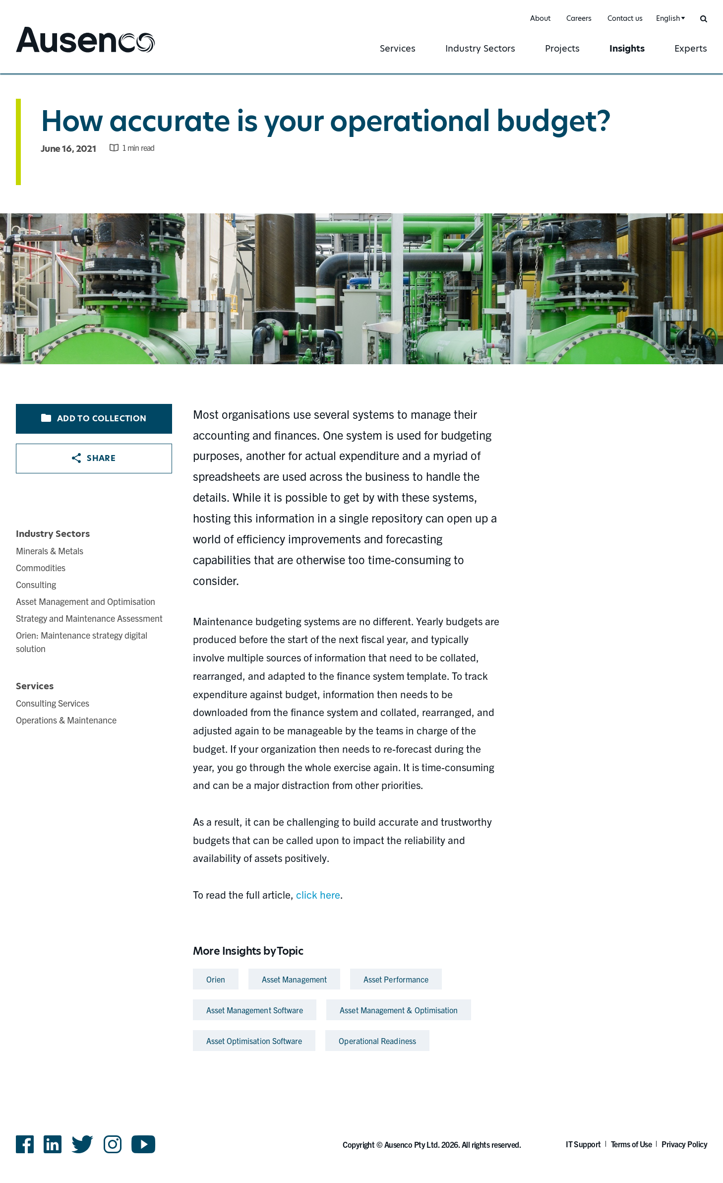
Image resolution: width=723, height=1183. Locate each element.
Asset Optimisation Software (254, 1041)
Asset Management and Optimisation (85, 601)
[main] (361, 564)
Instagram (112, 1144)
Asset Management (294, 979)
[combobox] (669, 18)
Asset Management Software (254, 1010)
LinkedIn (52, 1144)
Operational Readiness (377, 1041)
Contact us (625, 18)
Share (94, 458)
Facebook (25, 1144)
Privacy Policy (684, 1144)
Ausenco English (53, 53)
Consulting (36, 584)
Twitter (82, 1144)
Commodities (40, 567)
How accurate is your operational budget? (325, 121)
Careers (579, 18)
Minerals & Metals (49, 550)
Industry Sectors (480, 48)
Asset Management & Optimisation (399, 1010)
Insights (627, 48)
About (540, 18)
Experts (690, 48)
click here (318, 894)
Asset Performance (395, 979)
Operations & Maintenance (66, 719)
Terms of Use (631, 1144)
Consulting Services (52, 703)
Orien (215, 979)
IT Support (583, 1144)
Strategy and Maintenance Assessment (89, 618)
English (668, 18)
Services (398, 48)
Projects (562, 48)
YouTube (143, 1144)
